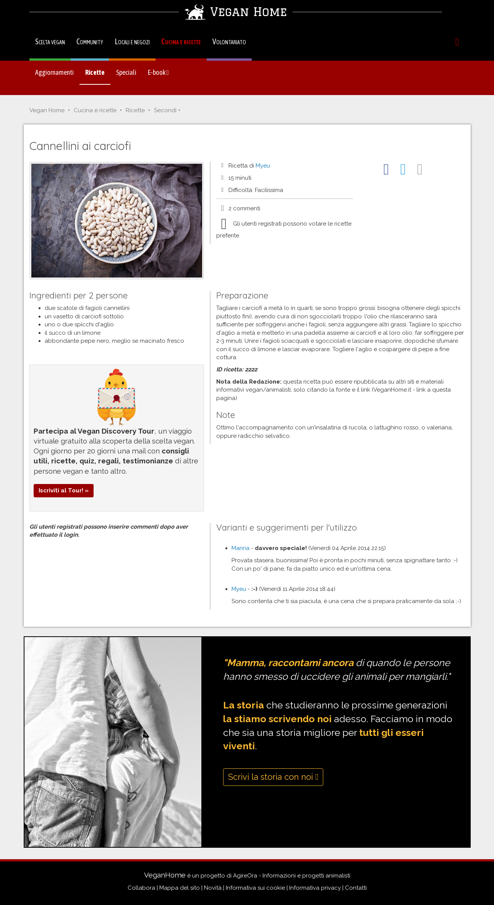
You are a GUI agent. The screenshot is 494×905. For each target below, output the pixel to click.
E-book (158, 72)
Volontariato (229, 41)
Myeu (263, 165)
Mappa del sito (179, 887)
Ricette (95, 72)
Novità (213, 887)
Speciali (126, 72)
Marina (240, 548)
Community (89, 41)
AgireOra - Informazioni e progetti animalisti (291, 875)
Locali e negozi (132, 41)
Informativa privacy (315, 887)
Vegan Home (47, 110)
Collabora (141, 887)
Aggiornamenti (54, 72)
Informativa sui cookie (255, 887)
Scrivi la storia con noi (273, 777)
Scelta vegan (50, 41)
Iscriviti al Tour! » (64, 490)
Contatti (356, 887)
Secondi (165, 110)
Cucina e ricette (181, 41)
